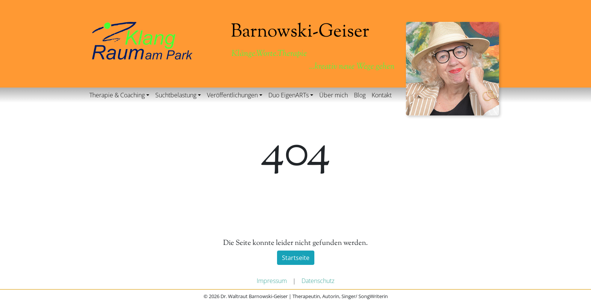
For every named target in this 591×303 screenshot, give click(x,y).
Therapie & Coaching (117, 95)
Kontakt (382, 95)
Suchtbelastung (175, 95)
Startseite (295, 258)
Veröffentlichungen (232, 95)
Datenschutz (318, 281)
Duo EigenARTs (288, 95)
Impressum (272, 281)
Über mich (333, 95)
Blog (360, 95)
